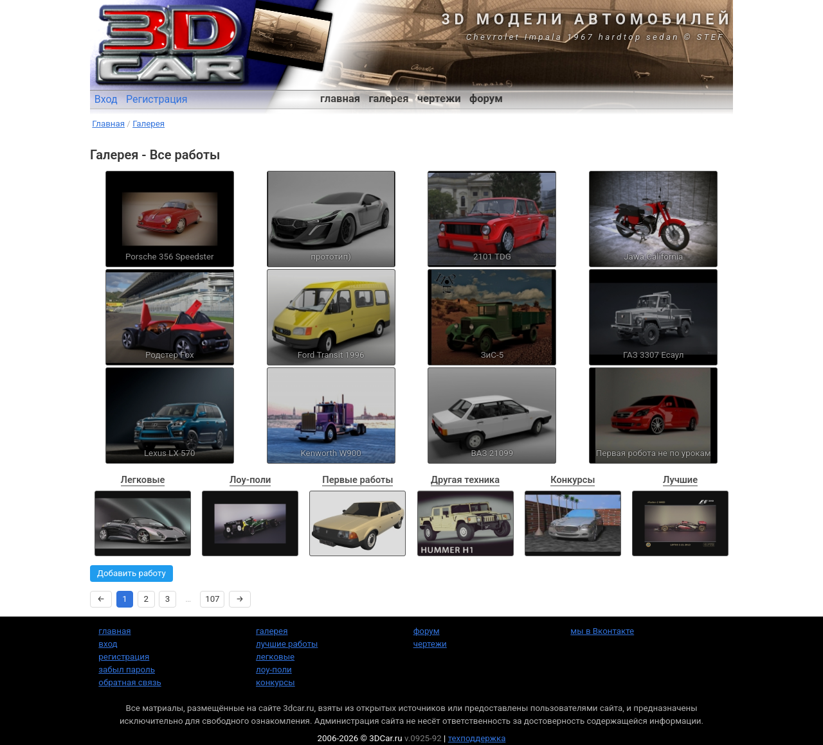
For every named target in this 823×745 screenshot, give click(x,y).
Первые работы (357, 480)
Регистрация (157, 99)
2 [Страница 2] (146, 599)
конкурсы (275, 682)
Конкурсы (572, 480)
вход (107, 644)
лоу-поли (274, 669)
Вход (106, 99)
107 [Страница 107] (212, 599)
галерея (389, 98)
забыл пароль (126, 669)
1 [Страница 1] (124, 599)
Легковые (143, 480)
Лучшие (680, 480)
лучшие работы (287, 644)
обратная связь (129, 682)
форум (486, 98)
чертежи (439, 98)
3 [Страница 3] (167, 599)
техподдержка (477, 738)
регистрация (123, 657)
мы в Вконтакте (602, 631)
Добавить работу (131, 573)
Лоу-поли (250, 480)
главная (340, 98)
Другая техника (465, 480)
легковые (275, 657)
